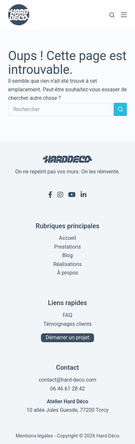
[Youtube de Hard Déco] (72, 195)
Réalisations (67, 264)
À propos (67, 273)
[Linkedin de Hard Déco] (84, 195)
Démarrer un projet (67, 337)
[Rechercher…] (61, 109)
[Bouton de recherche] (120, 109)
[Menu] (124, 15)
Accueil (67, 238)
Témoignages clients (67, 324)
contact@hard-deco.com (67, 380)
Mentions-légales (34, 436)
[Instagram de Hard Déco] (60, 195)
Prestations (67, 247)
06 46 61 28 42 (67, 389)
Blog (67, 255)
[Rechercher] (111, 14)
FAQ (67, 315)
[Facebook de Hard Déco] (50, 195)
